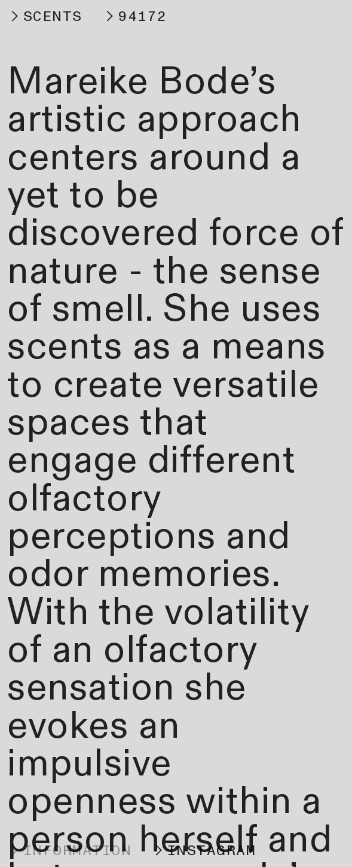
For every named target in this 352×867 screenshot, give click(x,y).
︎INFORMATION (69, 850)
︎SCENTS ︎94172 (87, 16)
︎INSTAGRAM (203, 850)
